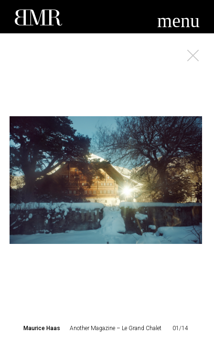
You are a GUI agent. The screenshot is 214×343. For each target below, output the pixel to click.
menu (178, 20)
